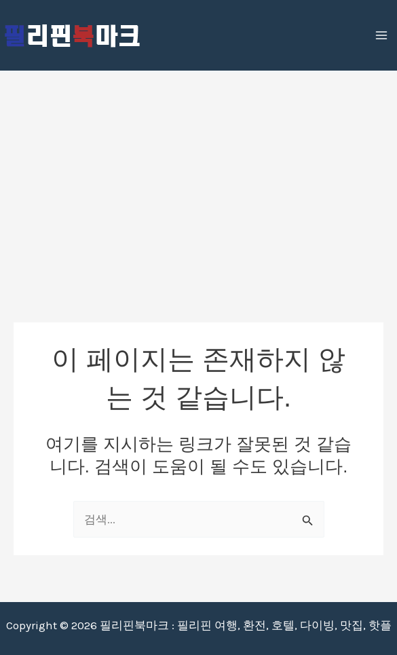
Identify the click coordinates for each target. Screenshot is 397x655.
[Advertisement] (198, 174)
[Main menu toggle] (382, 35)
